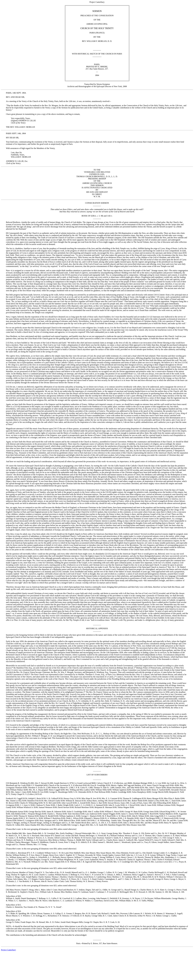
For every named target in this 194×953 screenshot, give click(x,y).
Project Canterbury (8, 950)
